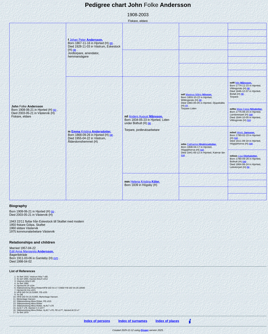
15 (251, 144)
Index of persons (97, 321)
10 (251, 115)
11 (249, 120)
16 (244, 161)
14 (236, 138)
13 (183, 155)
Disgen (145, 330)
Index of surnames (132, 321)
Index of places (167, 321)
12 (202, 150)
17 (55, 258)
